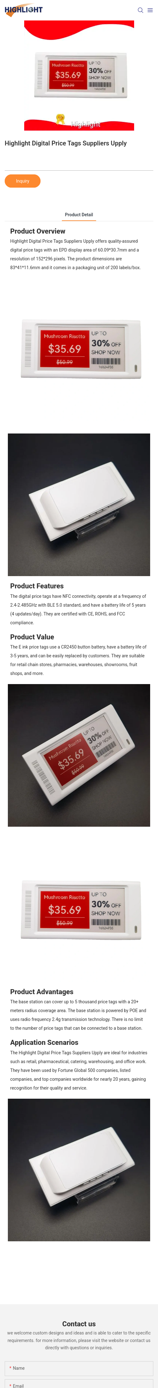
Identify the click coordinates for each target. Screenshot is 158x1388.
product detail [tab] (79, 214)
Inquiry (22, 181)
